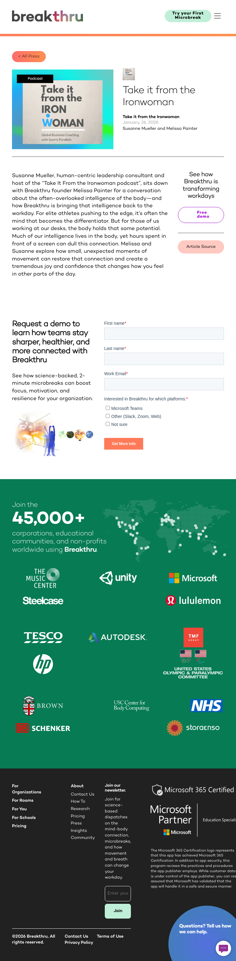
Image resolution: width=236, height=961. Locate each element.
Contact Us (82, 794)
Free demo (203, 215)
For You (19, 809)
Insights (79, 831)
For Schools (24, 818)
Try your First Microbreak (188, 16)
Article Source (200, 247)
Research (80, 809)
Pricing (19, 826)
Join (118, 911)
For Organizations (26, 789)
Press (76, 823)
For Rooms (22, 800)
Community (83, 838)
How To (78, 802)
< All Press (28, 56)
